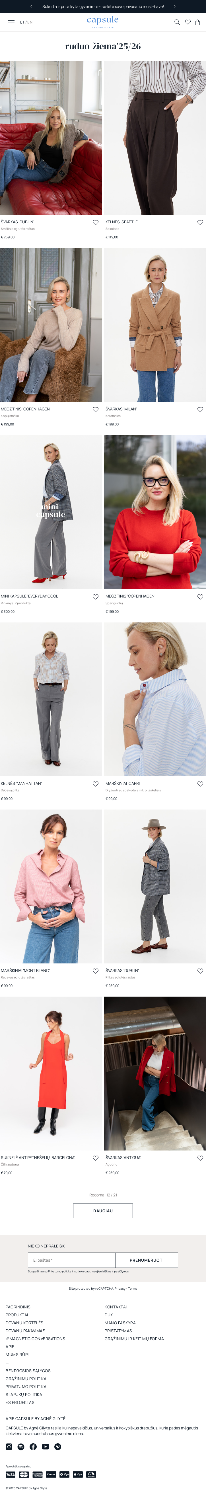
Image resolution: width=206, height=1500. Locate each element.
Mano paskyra (120, 1322)
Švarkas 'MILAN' (121, 409)
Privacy (120, 1288)
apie (10, 1346)
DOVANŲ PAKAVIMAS (25, 1330)
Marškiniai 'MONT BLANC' (25, 970)
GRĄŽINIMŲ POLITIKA (26, 1378)
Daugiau (103, 1210)
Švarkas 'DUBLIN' (17, 221)
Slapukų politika (24, 1394)
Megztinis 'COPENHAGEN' (26, 409)
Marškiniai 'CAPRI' (123, 783)
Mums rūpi (17, 1354)
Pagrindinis (18, 1307)
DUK (109, 1314)
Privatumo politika (59, 1271)
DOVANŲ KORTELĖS (25, 1322)
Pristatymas (118, 1330)
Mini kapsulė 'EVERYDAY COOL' (29, 596)
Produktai (17, 1314)
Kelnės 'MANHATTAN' (21, 783)
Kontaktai (116, 1307)
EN (30, 22)
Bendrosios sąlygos (28, 1370)
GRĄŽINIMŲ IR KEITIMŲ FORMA (134, 1338)
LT (22, 22)
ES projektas (20, 1402)
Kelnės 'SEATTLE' (122, 221)
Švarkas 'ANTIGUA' (123, 1157)
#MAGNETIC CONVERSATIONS (35, 1338)
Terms (132, 1288)
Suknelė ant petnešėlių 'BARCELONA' (38, 1157)
